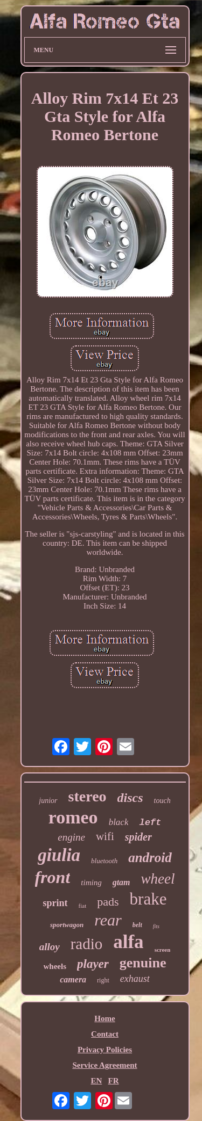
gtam (121, 882)
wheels (55, 966)
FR (113, 1080)
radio (87, 943)
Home (104, 1018)
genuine (143, 963)
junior (48, 801)
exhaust (135, 978)
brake (148, 898)
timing (91, 882)
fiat (83, 905)
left (150, 823)
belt (137, 925)
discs (130, 798)
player (93, 964)
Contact (105, 1034)
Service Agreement (104, 1065)
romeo (73, 817)
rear (108, 920)
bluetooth (104, 861)
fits (156, 926)
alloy (49, 946)
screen (163, 949)
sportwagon (66, 925)
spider (138, 837)
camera (73, 979)
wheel (158, 879)
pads (108, 901)
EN (96, 1080)
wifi (105, 836)
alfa (128, 941)
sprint (55, 903)
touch (162, 801)
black (119, 822)
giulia (59, 855)
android (150, 857)
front (53, 877)
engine (71, 837)
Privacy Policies (105, 1049)
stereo (87, 796)
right (103, 980)
